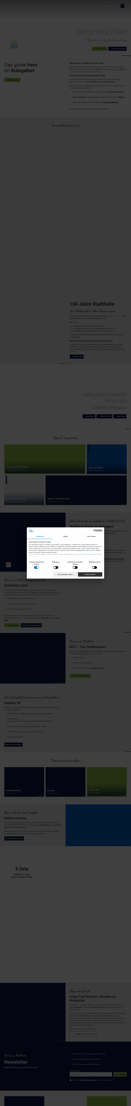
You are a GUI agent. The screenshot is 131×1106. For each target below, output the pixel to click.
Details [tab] (65, 536)
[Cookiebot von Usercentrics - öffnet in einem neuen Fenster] (94, 530)
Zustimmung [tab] (40, 536)
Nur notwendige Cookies (65, 574)
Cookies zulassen (90, 574)
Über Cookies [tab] (91, 536)
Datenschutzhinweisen (89, 554)
